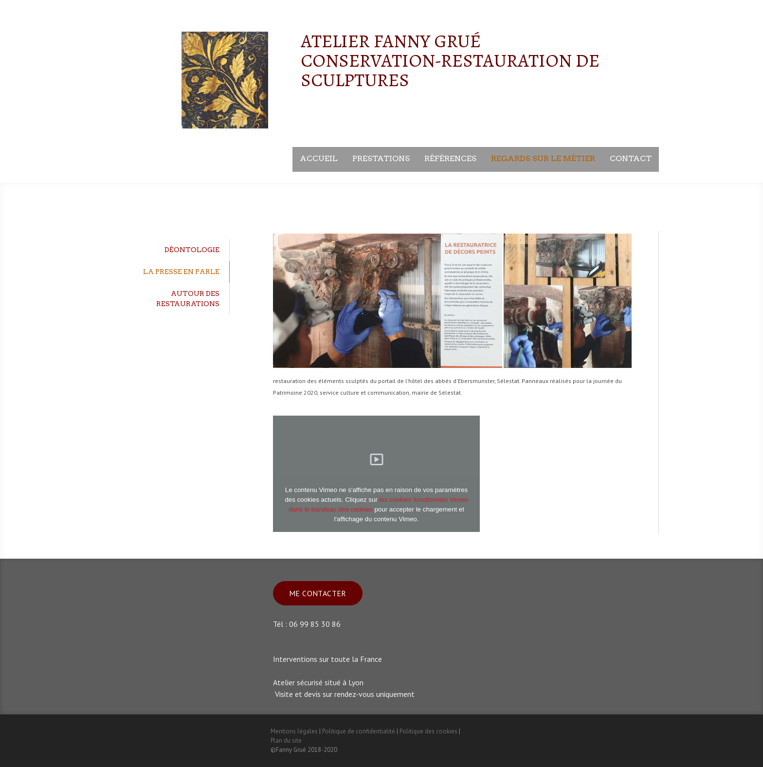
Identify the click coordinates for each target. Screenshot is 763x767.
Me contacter (317, 593)
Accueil (319, 158)
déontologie (191, 250)
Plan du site (286, 740)
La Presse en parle (181, 271)
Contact (631, 158)
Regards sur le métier (543, 158)
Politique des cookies (428, 731)
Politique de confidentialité (358, 731)
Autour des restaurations (187, 299)
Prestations (381, 158)
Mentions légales (294, 731)
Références (450, 158)
